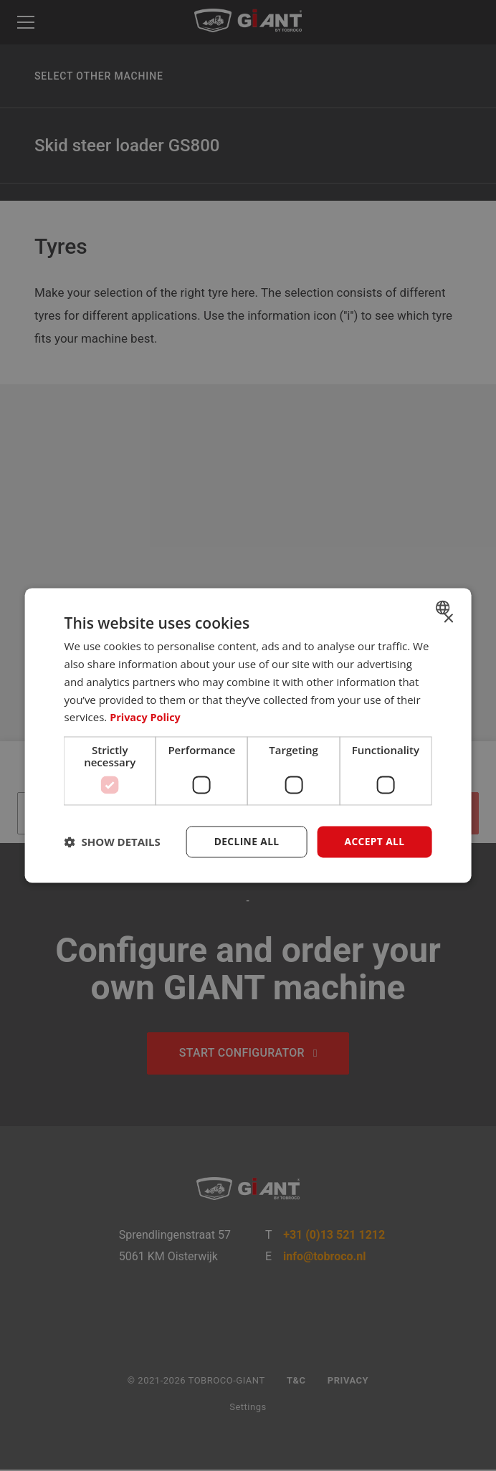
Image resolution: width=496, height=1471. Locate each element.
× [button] (447, 619)
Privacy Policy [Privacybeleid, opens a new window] (146, 717)
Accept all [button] (373, 841)
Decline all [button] (245, 841)
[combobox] (444, 607)
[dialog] (248, 735)
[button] (113, 842)
